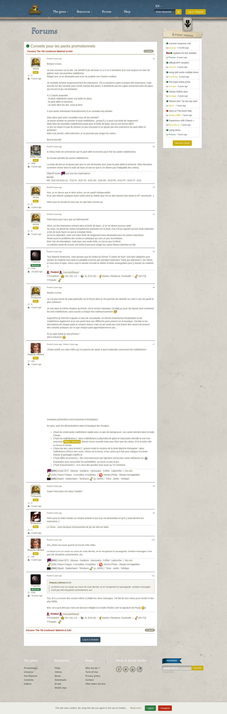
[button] (158, 6)
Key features (30, 676)
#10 (153, 540)
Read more (136, 708)
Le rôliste (51, 527)
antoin (36, 69)
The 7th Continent (46, 51)
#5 (154, 252)
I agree (150, 708)
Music (58, 676)
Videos (58, 672)
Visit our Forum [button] (182, 143)
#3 (154, 187)
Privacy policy (92, 676)
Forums (106, 12)
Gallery (27, 684)
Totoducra (36, 298)
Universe (28, 672)
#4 (154, 214)
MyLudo (129, 471)
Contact (89, 680)
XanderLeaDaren (35, 354)
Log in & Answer (90, 639)
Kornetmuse (35, 157)
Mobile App (61, 688)
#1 (154, 59)
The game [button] (60, 12)
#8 (154, 486)
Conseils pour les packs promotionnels (60, 46)
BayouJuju (36, 523)
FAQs (58, 668)
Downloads (61, 680)
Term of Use (91, 672)
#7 (154, 344)
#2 (154, 147)
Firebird (36, 262)
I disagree (165, 708)
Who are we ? (92, 668)
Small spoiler (72, 441)
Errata (58, 684)
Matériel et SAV (65, 51)
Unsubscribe (168, 672)
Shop (127, 12)
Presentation (30, 668)
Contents (29, 680)
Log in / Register (196, 12)
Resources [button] (84, 12)
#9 (154, 513)
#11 (153, 576)
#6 (154, 287)
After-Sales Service (95, 684)
